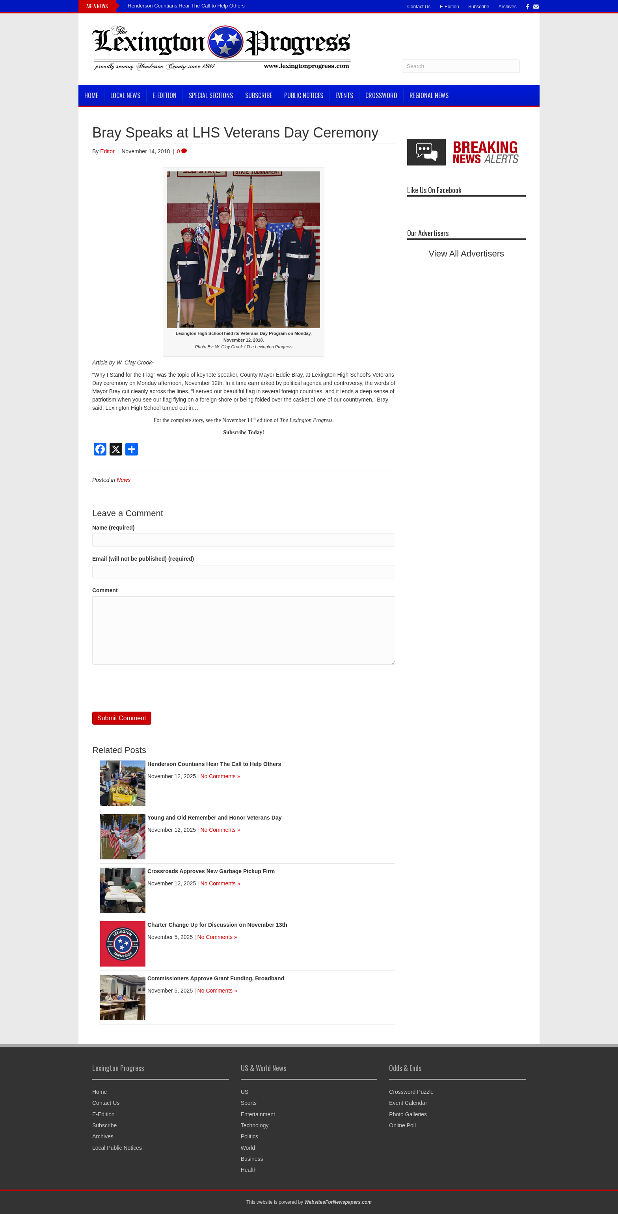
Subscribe (478, 6)
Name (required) (113, 527)
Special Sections (211, 95)
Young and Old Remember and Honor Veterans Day (214, 817)
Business (252, 1159)
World (248, 1148)
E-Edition (449, 6)
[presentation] (152, 688)
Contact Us (418, 6)
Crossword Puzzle (411, 1092)
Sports (249, 1103)
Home (91, 95)
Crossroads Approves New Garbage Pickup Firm (211, 871)
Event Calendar (408, 1103)
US (244, 1092)
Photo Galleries (408, 1114)
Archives (508, 6)
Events (344, 95)
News (123, 480)
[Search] (461, 66)
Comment (105, 590)
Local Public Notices (117, 1148)
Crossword (381, 95)
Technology (255, 1125)
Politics (249, 1136)
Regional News (429, 95)
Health (249, 1170)
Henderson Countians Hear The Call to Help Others (186, 6)
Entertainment (258, 1114)
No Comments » (220, 776)
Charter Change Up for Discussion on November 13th (217, 925)
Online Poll (402, 1125)
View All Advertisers (466, 253)
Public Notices (303, 95)
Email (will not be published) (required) (143, 559)
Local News (125, 95)
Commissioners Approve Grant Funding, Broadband (215, 978)
